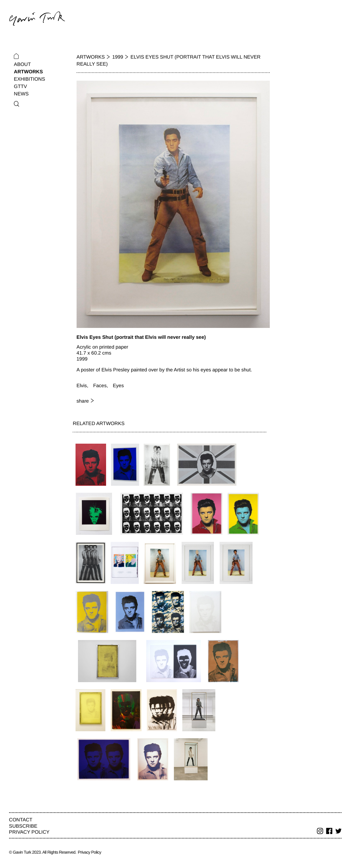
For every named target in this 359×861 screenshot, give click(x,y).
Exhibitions (29, 79)
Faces (99, 385)
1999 (117, 57)
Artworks (28, 71)
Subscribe (23, 826)
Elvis (82, 385)
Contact (21, 819)
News (21, 93)
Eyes (118, 385)
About (22, 64)
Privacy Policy (29, 832)
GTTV (20, 86)
